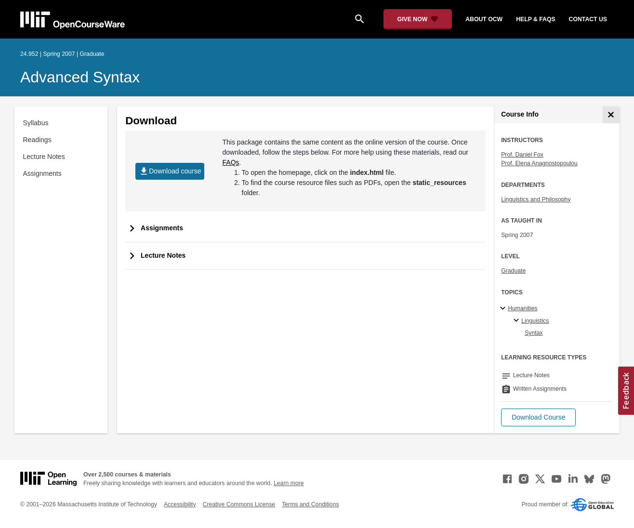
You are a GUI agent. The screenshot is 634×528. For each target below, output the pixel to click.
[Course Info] (611, 114)
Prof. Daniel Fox (522, 154)
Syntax (533, 333)
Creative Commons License (239, 504)
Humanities (522, 308)
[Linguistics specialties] (517, 321)
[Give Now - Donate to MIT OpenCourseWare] (417, 19)
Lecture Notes (44, 156)
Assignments (42, 173)
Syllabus (36, 123)
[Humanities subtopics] (504, 309)
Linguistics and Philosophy (535, 199)
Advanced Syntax (80, 77)
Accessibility (180, 504)
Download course (170, 171)
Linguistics (535, 320)
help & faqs (535, 19)
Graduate (513, 270)
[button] (538, 417)
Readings (37, 140)
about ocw (483, 19)
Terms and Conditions (310, 504)
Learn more (289, 483)
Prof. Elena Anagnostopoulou (539, 163)
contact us (588, 19)
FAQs (231, 162)
